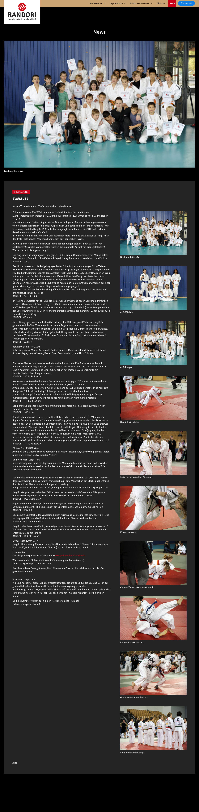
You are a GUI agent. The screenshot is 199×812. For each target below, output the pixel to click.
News (172, 3)
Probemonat (186, 3)
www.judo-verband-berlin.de (70, 555)
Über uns (161, 3)
